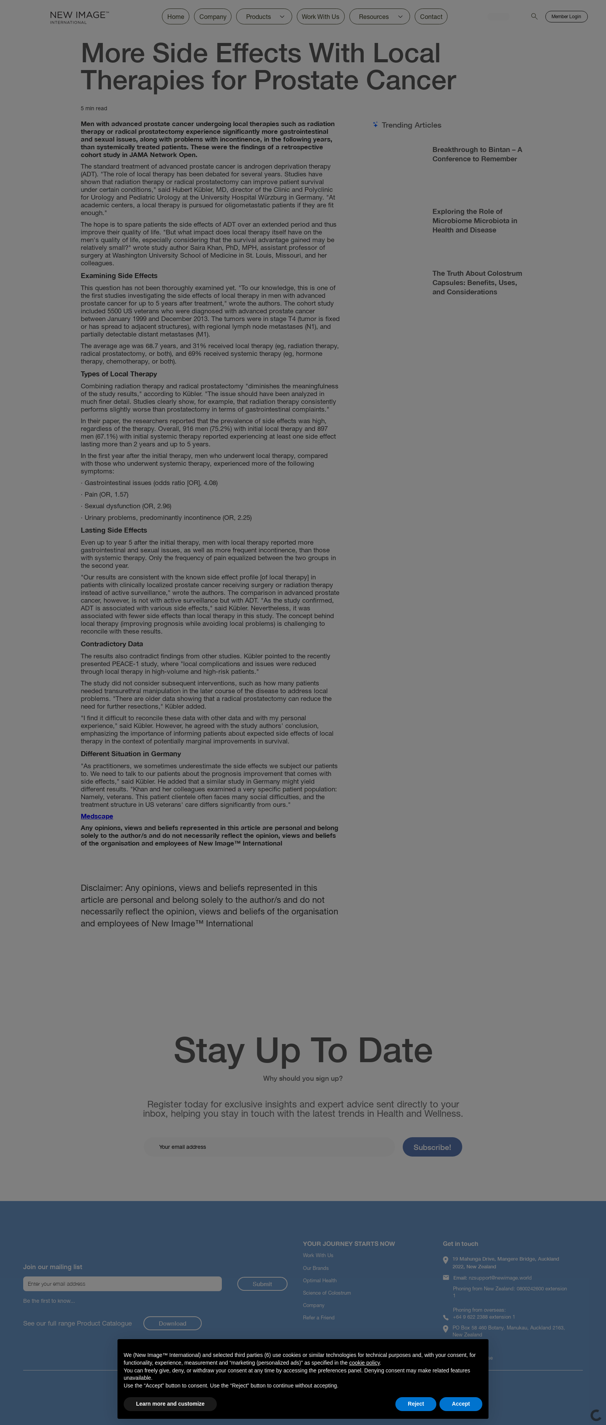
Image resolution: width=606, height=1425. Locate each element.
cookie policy (364, 1363)
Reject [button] (416, 1404)
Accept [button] (461, 1404)
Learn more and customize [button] (170, 1404)
